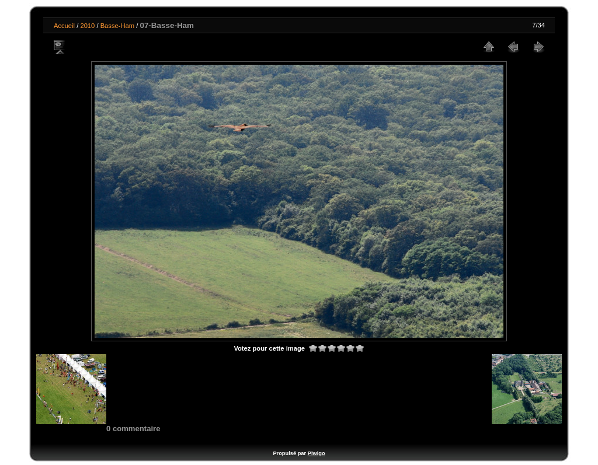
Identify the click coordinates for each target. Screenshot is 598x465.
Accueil (64, 25)
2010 (87, 25)
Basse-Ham (117, 25)
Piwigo (316, 453)
